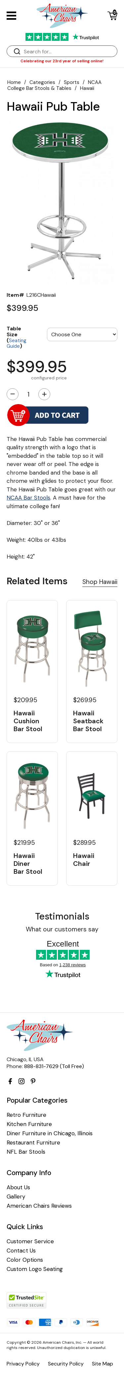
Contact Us (21, 1250)
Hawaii (87, 88)
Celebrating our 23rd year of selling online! (62, 61)
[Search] (68, 51)
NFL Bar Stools (26, 1152)
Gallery (16, 1196)
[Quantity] (28, 394)
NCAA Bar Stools (28, 497)
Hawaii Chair (83, 860)
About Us (18, 1187)
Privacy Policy (23, 1363)
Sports (71, 82)
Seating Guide (16, 343)
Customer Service (30, 1241)
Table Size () (16, 337)
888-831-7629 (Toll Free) (54, 1066)
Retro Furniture (26, 1115)
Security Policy (66, 1363)
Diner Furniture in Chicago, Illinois (50, 1133)
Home (14, 82)
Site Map (102, 1363)
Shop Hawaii (99, 582)
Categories (42, 82)
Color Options (25, 1260)
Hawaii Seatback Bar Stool (88, 721)
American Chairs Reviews (39, 1206)
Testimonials (62, 916)
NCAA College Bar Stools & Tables (54, 85)
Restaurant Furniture (33, 1142)
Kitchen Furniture (29, 1124)
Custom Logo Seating (35, 1269)
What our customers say (62, 929)
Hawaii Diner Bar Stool (28, 863)
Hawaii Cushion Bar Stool (28, 721)
